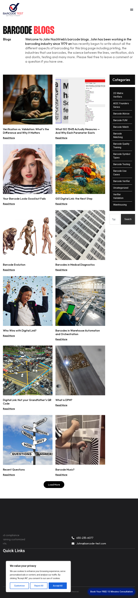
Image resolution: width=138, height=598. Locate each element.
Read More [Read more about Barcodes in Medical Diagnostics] (61, 269)
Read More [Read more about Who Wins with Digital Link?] (9, 335)
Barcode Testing (121, 164)
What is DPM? (63, 400)
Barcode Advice (121, 113)
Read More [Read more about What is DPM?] (61, 405)
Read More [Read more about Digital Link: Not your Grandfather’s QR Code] (9, 408)
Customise (19, 586)
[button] (131, 9)
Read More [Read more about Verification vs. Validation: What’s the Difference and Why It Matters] (9, 137)
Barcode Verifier (121, 181)
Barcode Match (121, 127)
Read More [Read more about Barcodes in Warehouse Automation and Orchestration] (61, 339)
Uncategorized (120, 187)
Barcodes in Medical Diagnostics (75, 264)
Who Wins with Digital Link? (19, 330)
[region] (38, 576)
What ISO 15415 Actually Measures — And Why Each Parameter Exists (77, 130)
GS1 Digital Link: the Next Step (73, 198)
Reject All (38, 586)
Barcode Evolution (14, 264)
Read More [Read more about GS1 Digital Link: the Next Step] (61, 203)
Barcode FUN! (120, 120)
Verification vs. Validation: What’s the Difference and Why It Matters (26, 130)
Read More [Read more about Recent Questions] (9, 474)
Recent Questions (14, 469)
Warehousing (120, 204)
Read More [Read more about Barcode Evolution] (9, 269)
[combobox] (115, 219)
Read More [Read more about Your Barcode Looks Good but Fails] (9, 203)
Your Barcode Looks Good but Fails (24, 198)
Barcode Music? (64, 469)
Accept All (58, 586)
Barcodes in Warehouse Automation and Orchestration (77, 332)
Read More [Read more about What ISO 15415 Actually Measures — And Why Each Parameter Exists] (61, 137)
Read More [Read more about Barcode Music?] (61, 474)
